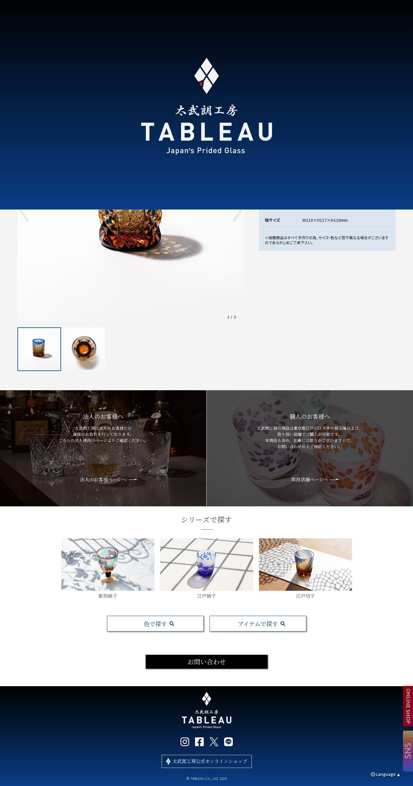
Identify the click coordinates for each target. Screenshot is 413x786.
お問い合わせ (206, 661)
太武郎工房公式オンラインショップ (210, 761)
